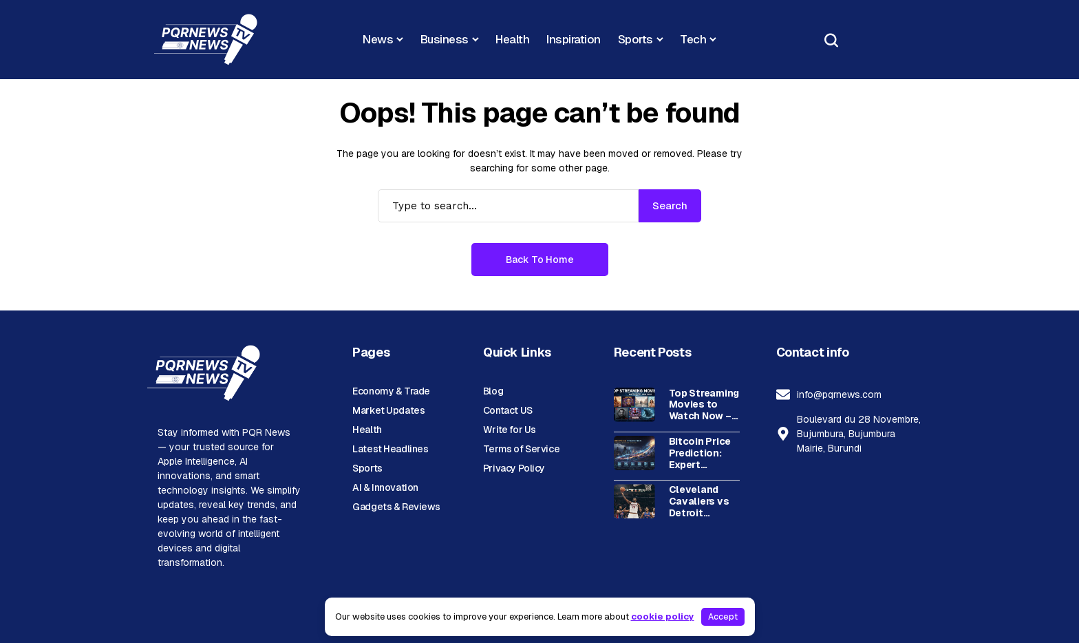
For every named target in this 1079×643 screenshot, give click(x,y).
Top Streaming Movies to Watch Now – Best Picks (704, 405)
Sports (367, 468)
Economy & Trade (391, 391)
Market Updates (388, 410)
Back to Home (540, 259)
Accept (723, 616)
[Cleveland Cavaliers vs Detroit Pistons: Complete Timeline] (634, 501)
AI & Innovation (385, 487)
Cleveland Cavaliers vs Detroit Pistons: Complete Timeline (699, 501)
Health (366, 429)
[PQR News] (205, 39)
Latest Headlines (390, 449)
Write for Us (509, 429)
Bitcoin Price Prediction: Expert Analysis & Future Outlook (700, 453)
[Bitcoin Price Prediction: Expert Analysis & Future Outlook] (634, 453)
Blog (493, 391)
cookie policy (662, 616)
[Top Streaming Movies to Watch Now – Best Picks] (634, 405)
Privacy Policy (514, 468)
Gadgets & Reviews (396, 506)
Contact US (508, 410)
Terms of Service (521, 449)
